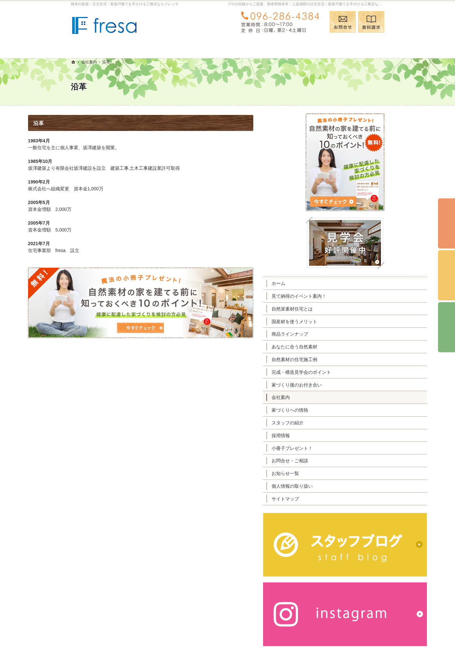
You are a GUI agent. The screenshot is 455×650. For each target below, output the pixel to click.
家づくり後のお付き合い (339, 385)
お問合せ (343, 22)
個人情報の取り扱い (334, 486)
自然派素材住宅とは (334, 308)
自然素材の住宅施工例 (337, 359)
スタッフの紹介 (330, 422)
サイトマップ (328, 498)
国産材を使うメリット (337, 321)
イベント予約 (446, 223)
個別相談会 (446, 275)
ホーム (321, 283)
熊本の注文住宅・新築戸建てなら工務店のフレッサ (304, 634)
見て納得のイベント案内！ (341, 296)
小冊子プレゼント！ (334, 448)
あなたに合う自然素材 (337, 346)
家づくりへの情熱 (332, 410)
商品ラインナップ (332, 334)
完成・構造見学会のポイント (344, 372)
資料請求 (371, 22)
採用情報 (323, 435)
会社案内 (323, 397)
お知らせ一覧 (328, 473)
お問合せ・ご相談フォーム (345, 609)
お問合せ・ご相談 (332, 460)
